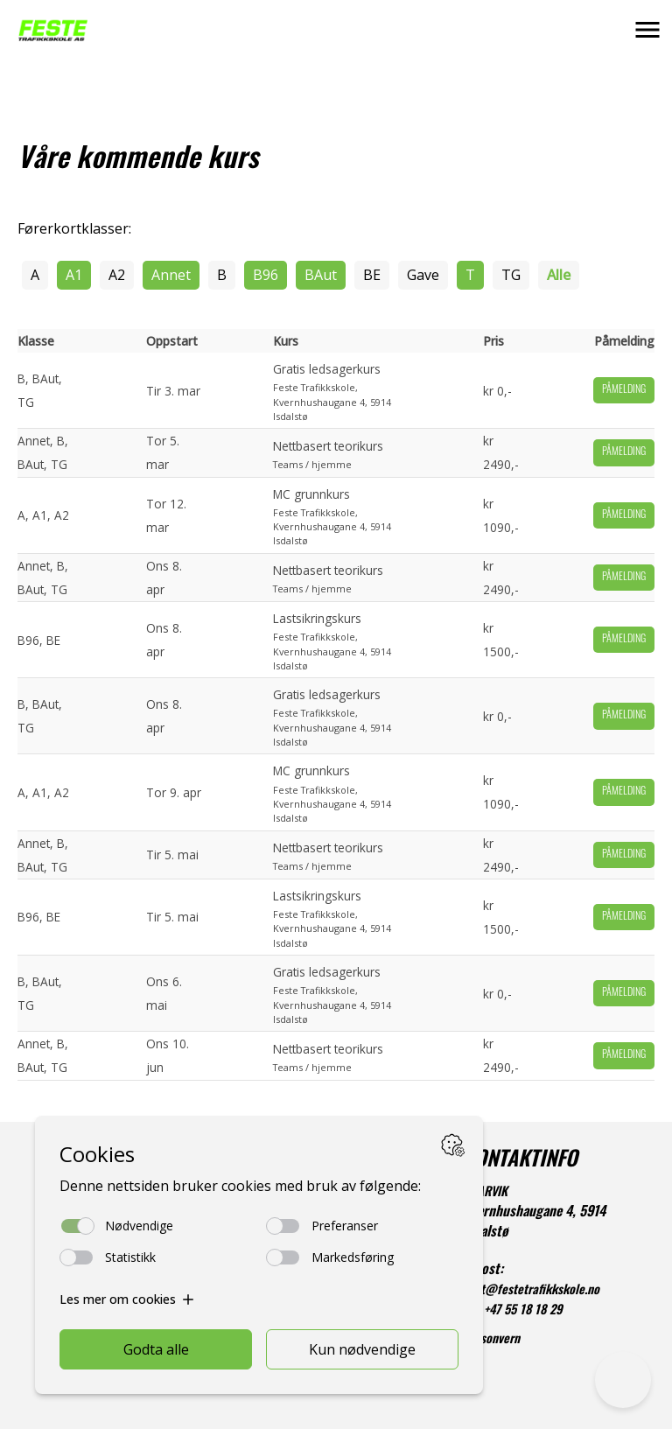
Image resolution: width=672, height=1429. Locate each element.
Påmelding (624, 390)
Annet (171, 274)
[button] (647, 30)
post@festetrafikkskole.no (531, 1291)
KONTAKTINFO (520, 1161)
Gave (423, 274)
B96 (265, 274)
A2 (116, 274)
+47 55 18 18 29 (523, 1311)
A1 (74, 274)
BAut (320, 274)
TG (511, 274)
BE (372, 274)
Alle (558, 274)
